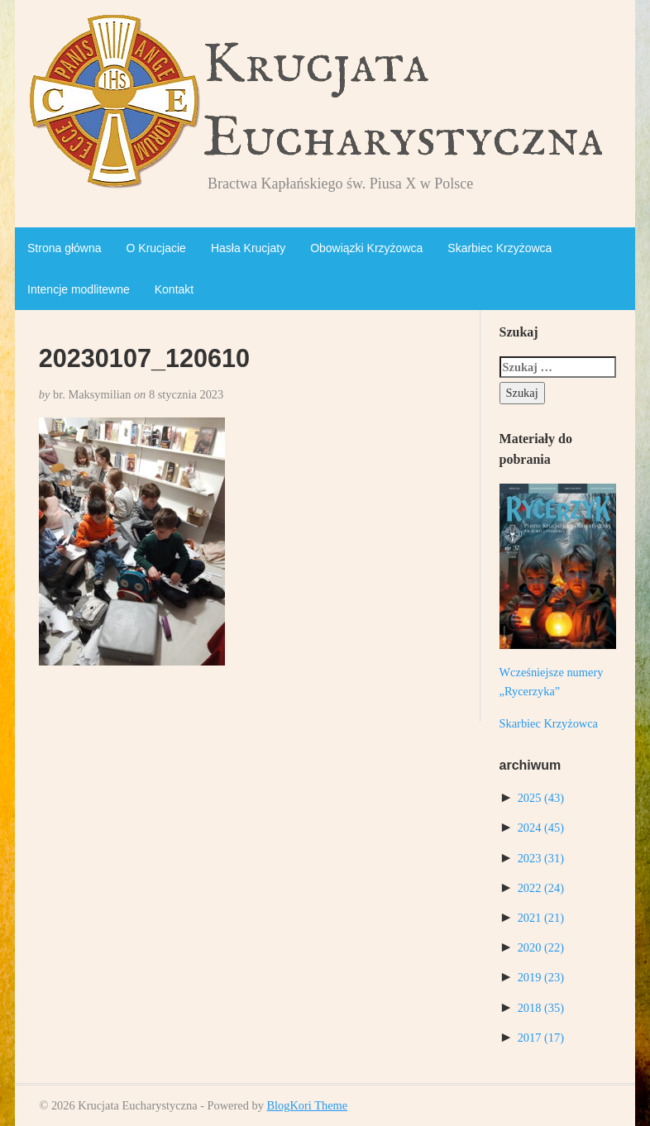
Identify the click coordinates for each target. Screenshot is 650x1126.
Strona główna (64, 248)
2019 (541, 977)
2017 (541, 1037)
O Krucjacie (156, 248)
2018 (541, 1007)
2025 (541, 797)
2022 (541, 888)
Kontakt (174, 289)
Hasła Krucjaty (248, 248)
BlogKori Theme (306, 1105)
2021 (541, 917)
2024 (541, 827)
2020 (541, 947)
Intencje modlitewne (78, 289)
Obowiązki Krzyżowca (366, 248)
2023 (541, 858)
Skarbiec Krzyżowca (499, 248)
